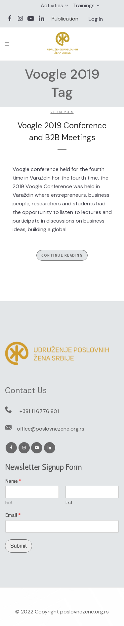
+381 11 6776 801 (39, 411)
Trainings (84, 5)
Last (68, 502)
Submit (18, 546)
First (9, 502)
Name (13, 481)
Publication (65, 18)
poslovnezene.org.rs (84, 611)
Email (13, 515)
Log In (96, 19)
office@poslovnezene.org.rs (50, 428)
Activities (52, 5)
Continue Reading (62, 255)
